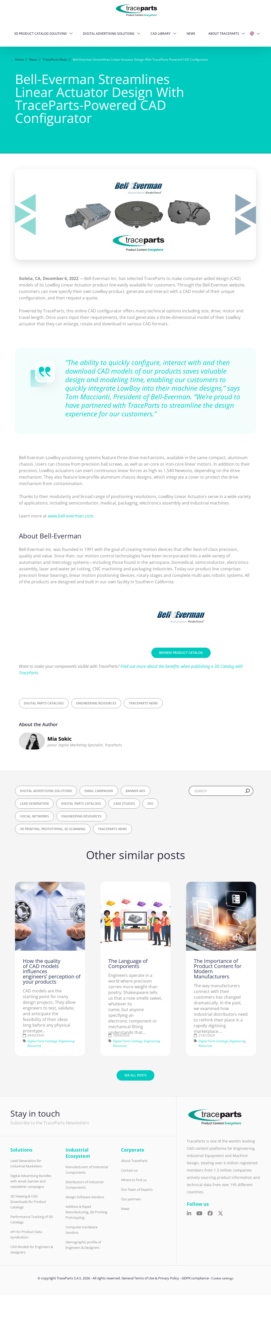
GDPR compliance (195, 1278)
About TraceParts (223, 34)
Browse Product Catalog (181, 652)
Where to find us (134, 1180)
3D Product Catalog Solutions (40, 34)
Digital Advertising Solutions (108, 34)
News (191, 34)
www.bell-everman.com (70, 516)
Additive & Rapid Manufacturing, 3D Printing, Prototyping (87, 1212)
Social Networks (34, 816)
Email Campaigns (98, 791)
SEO (150, 803)
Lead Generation (34, 803)
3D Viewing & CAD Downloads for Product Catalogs (28, 1201)
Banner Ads (135, 791)
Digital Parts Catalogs (44, 703)
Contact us (129, 1170)
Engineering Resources (96, 703)
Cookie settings (222, 1278)
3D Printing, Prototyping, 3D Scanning (52, 829)
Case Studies (124, 803)
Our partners (131, 1199)
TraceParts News (143, 703)
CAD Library (160, 34)
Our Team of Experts (137, 1189)
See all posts (135, 1075)
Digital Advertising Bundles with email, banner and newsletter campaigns (30, 1181)
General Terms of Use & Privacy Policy (150, 1278)
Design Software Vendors (85, 1197)
